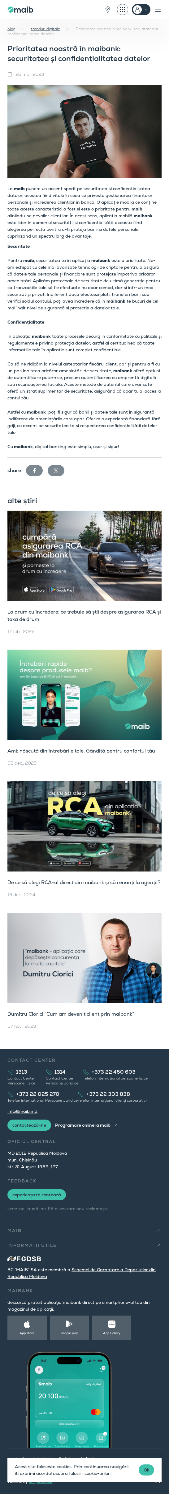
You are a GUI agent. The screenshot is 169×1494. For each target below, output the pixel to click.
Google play (69, 1333)
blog (11, 29)
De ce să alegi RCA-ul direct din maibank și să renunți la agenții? (84, 882)
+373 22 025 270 (37, 1094)
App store (27, 1333)
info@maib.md (22, 1111)
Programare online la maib (82, 1125)
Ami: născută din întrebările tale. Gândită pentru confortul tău (81, 751)
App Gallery (111, 1333)
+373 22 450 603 (114, 1072)
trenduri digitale (45, 29)
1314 (60, 1072)
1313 (21, 1072)
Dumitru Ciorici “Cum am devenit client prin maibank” (70, 1014)
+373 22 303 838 (108, 1094)
